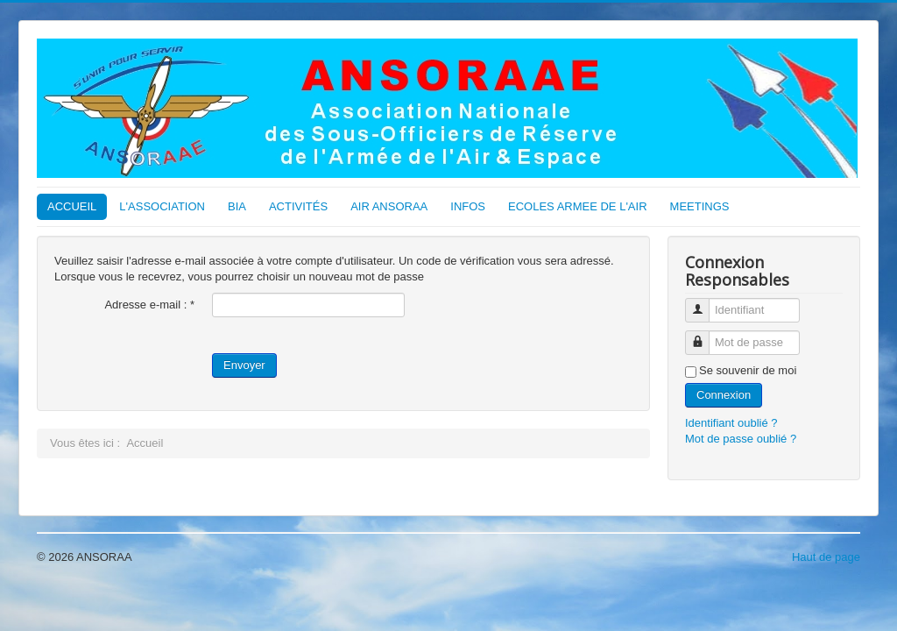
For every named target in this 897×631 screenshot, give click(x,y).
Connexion (723, 394)
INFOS (467, 206)
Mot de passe (703, 335)
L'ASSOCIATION (162, 206)
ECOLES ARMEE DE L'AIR (577, 206)
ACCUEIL (71, 206)
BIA (237, 206)
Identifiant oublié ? (731, 422)
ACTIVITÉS (298, 206)
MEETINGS (700, 206)
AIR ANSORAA (388, 206)
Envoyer (244, 365)
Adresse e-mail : (149, 304)
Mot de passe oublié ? (740, 438)
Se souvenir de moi (747, 370)
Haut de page (826, 557)
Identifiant (703, 302)
